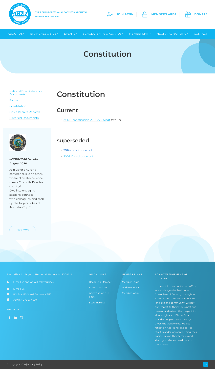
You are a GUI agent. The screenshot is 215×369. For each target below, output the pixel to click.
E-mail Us (19, 288)
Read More (16, 228)
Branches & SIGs (43, 33)
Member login (130, 293)
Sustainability (97, 302)
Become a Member (100, 281)
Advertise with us (99, 293)
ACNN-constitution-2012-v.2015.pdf (86, 120)
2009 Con (69, 156)
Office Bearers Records (24, 112)
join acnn (125, 14)
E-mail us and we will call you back (33, 281)
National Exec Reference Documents (25, 93)
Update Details (130, 287)
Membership (139, 33)
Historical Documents (24, 118)
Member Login (130, 281)
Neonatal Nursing (172, 33)
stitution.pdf (84, 156)
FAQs (92, 297)
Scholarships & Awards (102, 33)
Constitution (17, 106)
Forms (13, 100)
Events (69, 33)
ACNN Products (98, 287)
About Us (15, 33)
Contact (200, 33)
